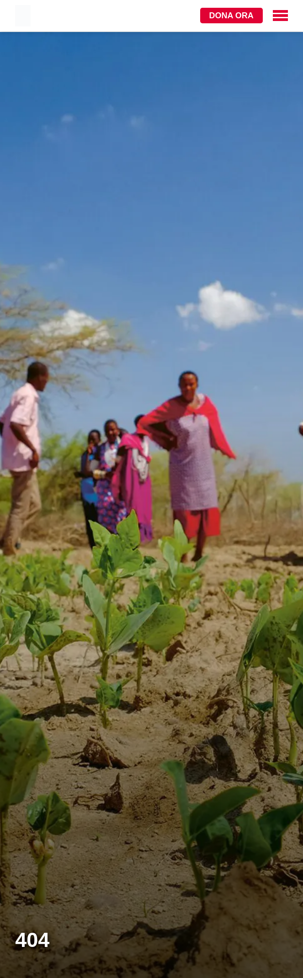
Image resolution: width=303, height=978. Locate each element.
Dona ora (231, 15)
